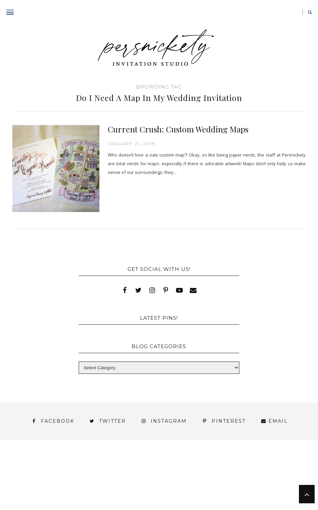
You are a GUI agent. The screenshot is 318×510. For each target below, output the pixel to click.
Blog (34, 471)
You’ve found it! (54, 489)
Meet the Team (114, 489)
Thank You (238, 477)
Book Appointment (88, 471)
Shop (107, 477)
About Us (33, 465)
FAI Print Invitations (161, 471)
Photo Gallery (34, 477)
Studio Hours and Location (184, 494)
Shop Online (111, 500)
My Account (267, 471)
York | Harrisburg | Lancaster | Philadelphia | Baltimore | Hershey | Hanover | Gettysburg (152, 483)
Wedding (280, 477)
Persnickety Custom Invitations (198, 489)
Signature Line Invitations (168, 477)
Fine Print (221, 471)
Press (78, 477)
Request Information (183, 500)
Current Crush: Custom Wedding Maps (178, 129)
